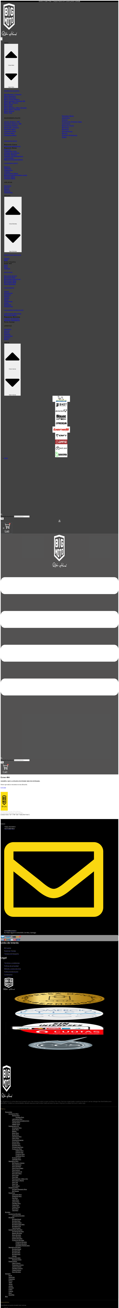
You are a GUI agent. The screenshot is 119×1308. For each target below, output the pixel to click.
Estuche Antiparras (69, 135)
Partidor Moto (9, 177)
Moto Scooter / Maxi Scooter (15, 108)
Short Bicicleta (16, 1272)
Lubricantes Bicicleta (12, 313)
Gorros (7, 187)
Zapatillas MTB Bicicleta (23, 1245)
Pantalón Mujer (68, 116)
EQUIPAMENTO (9, 288)
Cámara (7, 268)
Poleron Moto (9, 133)
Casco (6, 291)
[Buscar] (2, 518)
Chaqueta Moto (10, 131)
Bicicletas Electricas (12, 279)
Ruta (6, 267)
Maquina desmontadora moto (15, 175)
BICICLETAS (8, 272)
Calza (6, 303)
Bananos (65, 129)
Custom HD (20, 101)
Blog (6, 1296)
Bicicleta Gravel (10, 276)
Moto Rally (8, 106)
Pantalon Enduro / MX (12, 124)
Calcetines (66, 124)
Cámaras (7, 168)
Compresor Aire (10, 151)
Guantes (7, 295)
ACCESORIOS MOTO (11, 163)
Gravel (6, 258)
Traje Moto (15, 1210)
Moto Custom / (10, 101)
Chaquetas (8, 192)
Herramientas (67, 131)
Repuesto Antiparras (12, 146)
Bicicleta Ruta (9, 277)
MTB (6, 260)
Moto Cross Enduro (12, 99)
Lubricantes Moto (11, 173)
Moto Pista (8, 104)
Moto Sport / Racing (12, 109)
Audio (64, 137)
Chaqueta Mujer (10, 135)
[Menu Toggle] (1, 38)
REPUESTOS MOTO (10, 141)
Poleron (7, 191)
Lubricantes (9, 158)
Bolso (6, 339)
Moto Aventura (10, 96)
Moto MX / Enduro (11, 103)
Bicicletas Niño (10, 281)
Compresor (8, 170)
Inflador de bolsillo (11, 153)
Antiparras (8, 293)
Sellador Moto (9, 178)
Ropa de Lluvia (68, 125)
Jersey (6, 298)
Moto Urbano (9, 111)
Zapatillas (66, 118)
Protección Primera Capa (72, 122)
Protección (8, 306)
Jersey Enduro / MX (12, 122)
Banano (7, 337)
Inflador (7, 172)
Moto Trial (8, 113)
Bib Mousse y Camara (12, 94)
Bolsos (64, 133)
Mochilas (65, 127)
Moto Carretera (10, 98)
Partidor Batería (10, 154)
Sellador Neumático (12, 320)
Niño (6, 265)
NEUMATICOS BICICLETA (12, 255)
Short (6, 300)
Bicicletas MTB (10, 282)
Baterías (7, 149)
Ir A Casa (3, 787)
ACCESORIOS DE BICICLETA (14, 310)
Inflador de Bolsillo (12, 318)
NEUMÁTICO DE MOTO (11, 91)
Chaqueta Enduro (11, 125)
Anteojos (7, 186)
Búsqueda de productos (7, 516)
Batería (7, 167)
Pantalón (7, 305)
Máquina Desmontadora (13, 159)
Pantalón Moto (10, 129)
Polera (6, 189)
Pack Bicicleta (10, 284)
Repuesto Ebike (10, 315)
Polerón (7, 334)
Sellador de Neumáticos (13, 156)
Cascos (65, 120)
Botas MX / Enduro (11, 127)
